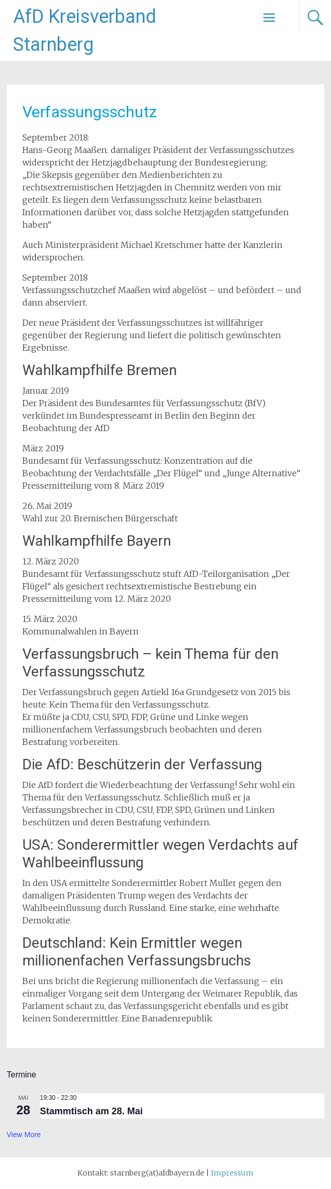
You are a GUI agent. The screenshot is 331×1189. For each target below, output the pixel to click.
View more (24, 1134)
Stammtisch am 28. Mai (91, 1111)
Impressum (232, 1173)
